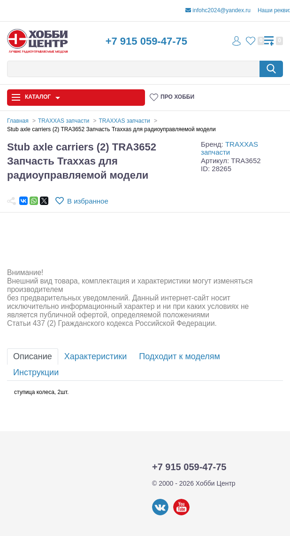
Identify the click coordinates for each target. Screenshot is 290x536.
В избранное (87, 201)
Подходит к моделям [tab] (179, 356)
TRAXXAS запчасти (229, 148)
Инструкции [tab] (36, 372)
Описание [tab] (32, 356)
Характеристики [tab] (95, 356)
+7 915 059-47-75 (146, 41)
